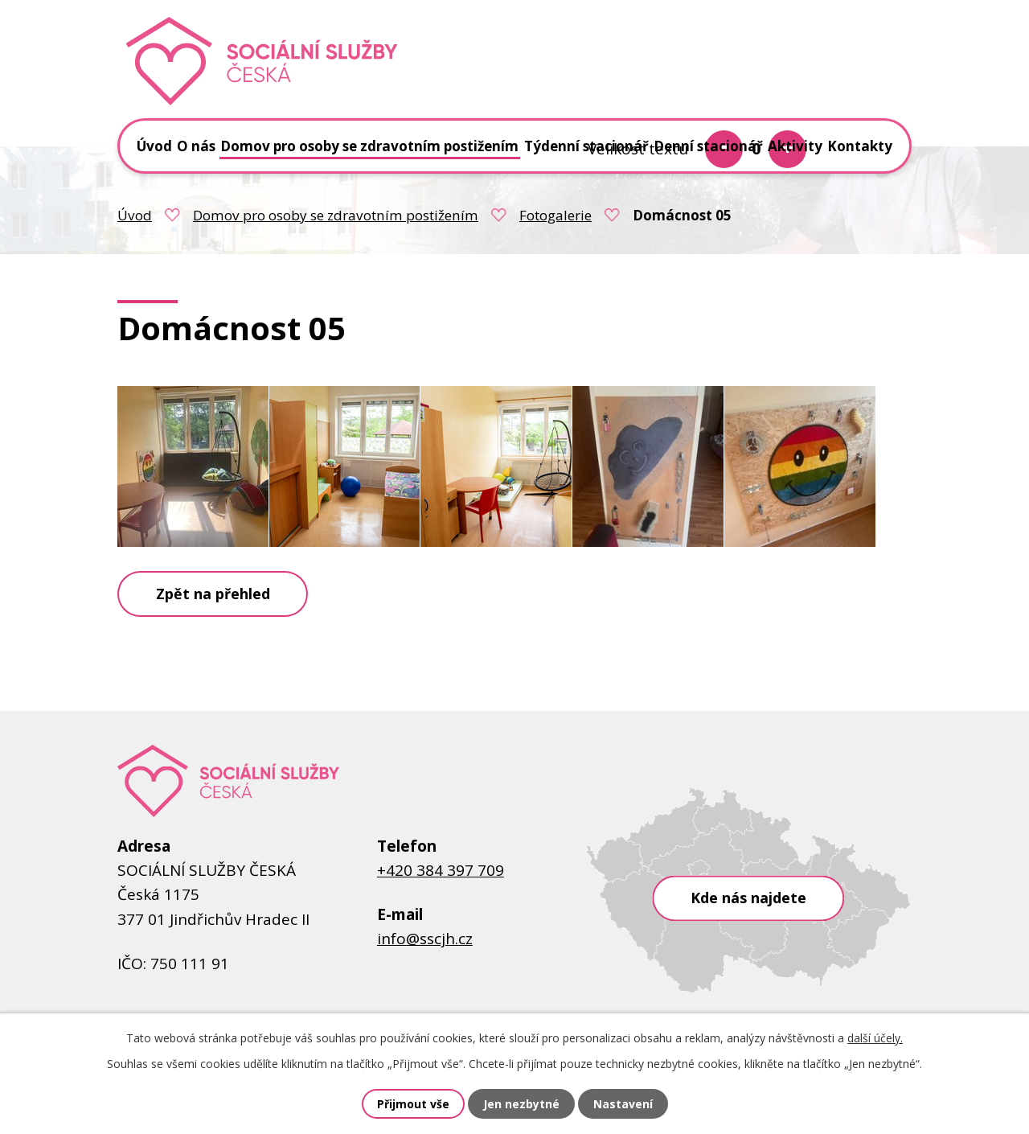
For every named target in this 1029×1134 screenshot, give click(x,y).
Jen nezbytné (521, 1103)
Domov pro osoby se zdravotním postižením (335, 215)
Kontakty (859, 146)
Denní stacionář (708, 146)
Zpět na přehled (213, 593)
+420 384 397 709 (440, 870)
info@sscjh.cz (425, 938)
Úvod (134, 215)
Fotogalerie (555, 215)
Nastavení (623, 1103)
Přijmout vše (413, 1103)
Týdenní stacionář (586, 146)
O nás (196, 146)
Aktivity (795, 146)
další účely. (875, 1038)
